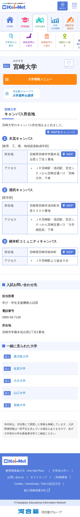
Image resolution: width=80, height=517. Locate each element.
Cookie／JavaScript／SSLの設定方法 (37, 483)
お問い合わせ (15, 477)
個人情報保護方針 (35, 490)
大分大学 (20, 380)
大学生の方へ (60, 470)
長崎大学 (20, 405)
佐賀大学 (20, 368)
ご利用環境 (60, 477)
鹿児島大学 (21, 356)
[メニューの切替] (74, 5)
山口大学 (20, 393)
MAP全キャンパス (63, 132)
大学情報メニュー (40, 79)
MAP (70, 154)
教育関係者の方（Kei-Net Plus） (26, 470)
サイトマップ (38, 477)
